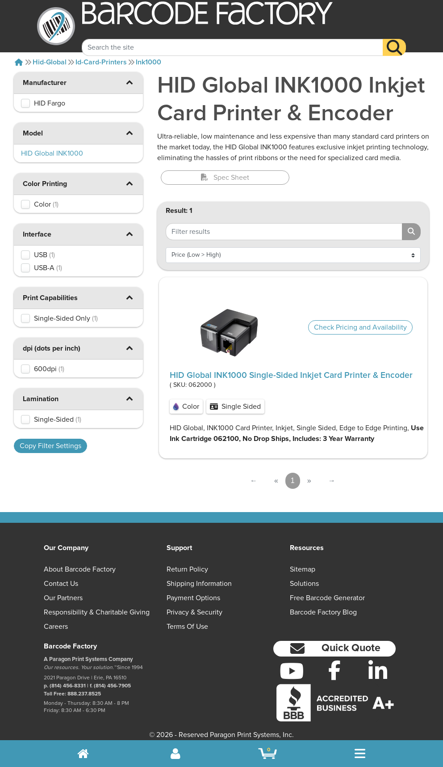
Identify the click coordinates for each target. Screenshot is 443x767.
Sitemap (302, 569)
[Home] (19, 62)
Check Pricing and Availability (360, 327)
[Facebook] (334, 670)
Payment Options (193, 598)
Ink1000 (148, 62)
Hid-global (50, 62)
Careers (56, 626)
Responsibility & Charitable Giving (97, 612)
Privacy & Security (194, 612)
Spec (225, 178)
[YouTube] (291, 671)
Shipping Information (199, 583)
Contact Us (61, 583)
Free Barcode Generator (327, 598)
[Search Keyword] (232, 39)
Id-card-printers (101, 62)
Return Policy (187, 569)
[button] (129, 82)
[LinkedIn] (378, 671)
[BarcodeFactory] (56, 26)
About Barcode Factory (80, 569)
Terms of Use (187, 626)
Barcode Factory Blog (323, 612)
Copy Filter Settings (50, 445)
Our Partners (63, 598)
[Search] (394, 39)
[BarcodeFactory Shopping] (268, 753)
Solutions (304, 583)
